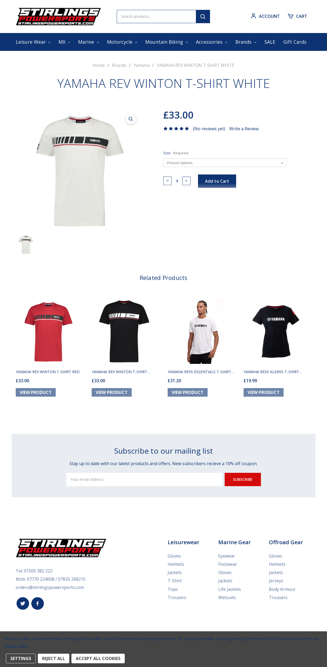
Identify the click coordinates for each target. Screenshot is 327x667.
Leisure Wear (33, 42)
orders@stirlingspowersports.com (50, 588)
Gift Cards (294, 42)
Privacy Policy (15, 645)
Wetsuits (227, 598)
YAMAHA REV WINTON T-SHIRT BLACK (119, 373)
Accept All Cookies (98, 658)
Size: (175, 152)
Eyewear (226, 558)
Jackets (175, 574)
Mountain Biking (166, 42)
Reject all (53, 658)
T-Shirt (175, 582)
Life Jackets (229, 590)
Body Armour (282, 590)
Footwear (227, 566)
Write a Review (244, 128)
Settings (20, 658)
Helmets (176, 566)
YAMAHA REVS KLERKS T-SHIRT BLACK (271, 373)
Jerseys (276, 582)
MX (64, 42)
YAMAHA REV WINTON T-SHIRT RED (48, 373)
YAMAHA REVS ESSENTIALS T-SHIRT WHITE (199, 373)
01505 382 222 (38, 572)
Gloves (174, 558)
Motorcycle (122, 42)
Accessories (211, 42)
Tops (173, 590)
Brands (245, 42)
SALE (269, 42)
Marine (88, 42)
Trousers (177, 598)
